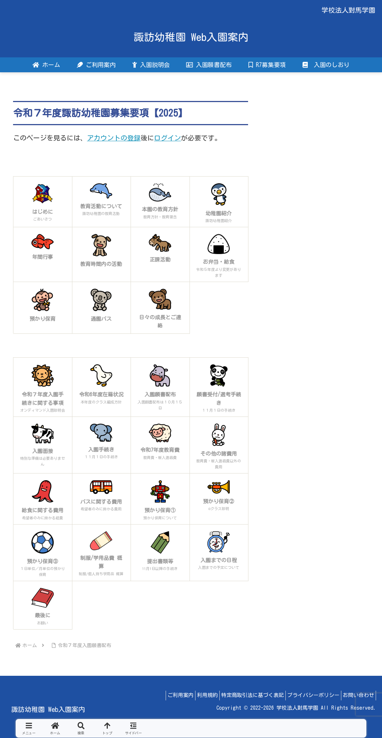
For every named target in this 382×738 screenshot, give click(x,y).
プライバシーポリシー (307, 695)
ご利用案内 (160, 695)
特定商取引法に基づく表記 (241, 695)
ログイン (167, 137)
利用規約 (191, 695)
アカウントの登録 (114, 137)
